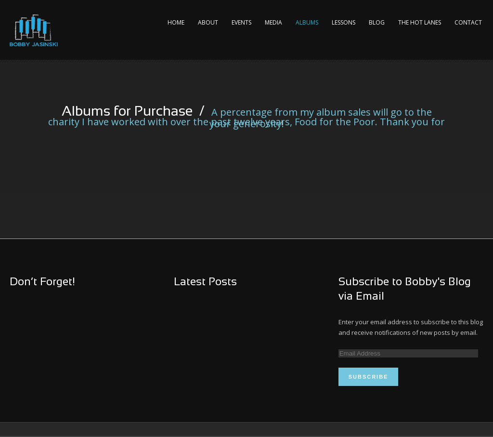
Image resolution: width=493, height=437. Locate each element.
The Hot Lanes (419, 22)
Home (176, 22)
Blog (377, 22)
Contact (468, 22)
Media (273, 22)
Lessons (343, 22)
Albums (307, 22)
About (208, 22)
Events (241, 22)
